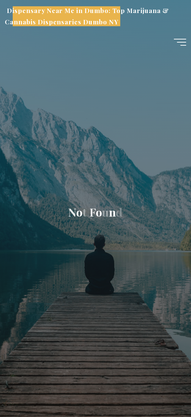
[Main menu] (180, 42)
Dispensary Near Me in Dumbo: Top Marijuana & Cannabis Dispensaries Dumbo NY (87, 16)
